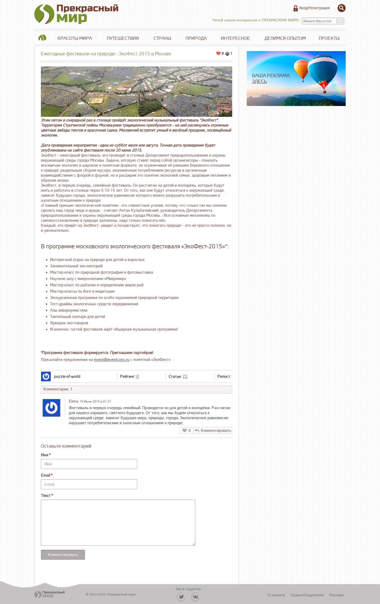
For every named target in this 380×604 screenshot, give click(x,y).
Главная (42, 38)
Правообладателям (307, 595)
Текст (46, 495)
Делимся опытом (285, 38)
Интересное (235, 38)
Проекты (329, 38)
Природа (196, 38)
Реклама (336, 595)
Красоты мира (75, 38)
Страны (162, 38)
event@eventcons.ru (111, 359)
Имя (44, 455)
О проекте (276, 595)
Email (45, 475)
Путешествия (123, 38)
